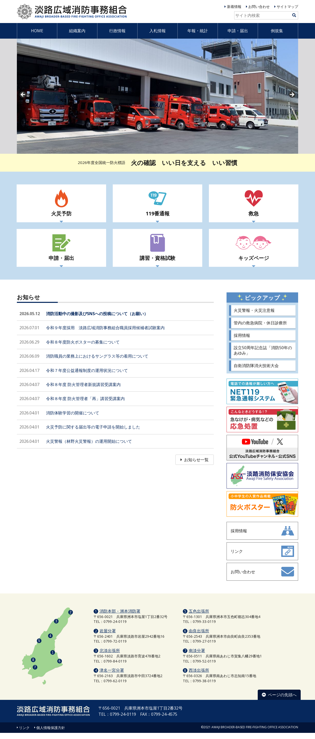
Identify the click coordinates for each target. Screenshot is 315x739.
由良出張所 (199, 637)
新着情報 (234, 6)
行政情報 (117, 31)
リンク (24, 733)
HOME (37, 31)
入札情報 (157, 31)
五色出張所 (199, 617)
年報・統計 (197, 31)
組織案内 (77, 31)
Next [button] (292, 95)
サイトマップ (287, 6)
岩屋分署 (107, 637)
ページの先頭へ (279, 701)
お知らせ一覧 (195, 466)
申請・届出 (238, 31)
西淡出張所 (199, 676)
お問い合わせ (259, 6)
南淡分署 (197, 656)
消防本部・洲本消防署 (119, 617)
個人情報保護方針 (50, 733)
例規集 (277, 31)
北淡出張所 (109, 656)
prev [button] (23, 95)
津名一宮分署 (111, 676)
